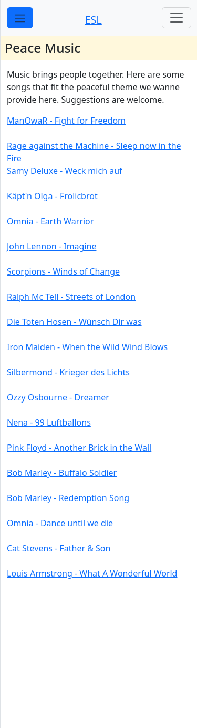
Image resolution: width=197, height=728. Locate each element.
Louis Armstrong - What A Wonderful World (92, 573)
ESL (93, 20)
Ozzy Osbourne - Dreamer (58, 397)
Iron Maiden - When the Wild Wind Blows (87, 347)
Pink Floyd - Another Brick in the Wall (79, 447)
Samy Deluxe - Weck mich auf (64, 171)
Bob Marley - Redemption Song (68, 498)
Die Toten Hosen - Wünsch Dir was (74, 322)
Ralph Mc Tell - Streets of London (71, 296)
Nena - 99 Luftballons (49, 422)
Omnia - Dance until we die (60, 523)
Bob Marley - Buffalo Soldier (62, 473)
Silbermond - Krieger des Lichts (68, 372)
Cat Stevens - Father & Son (58, 548)
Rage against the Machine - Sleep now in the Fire (94, 152)
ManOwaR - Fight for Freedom (66, 120)
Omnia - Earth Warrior (50, 221)
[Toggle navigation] (176, 17)
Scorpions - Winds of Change (63, 271)
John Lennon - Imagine (51, 246)
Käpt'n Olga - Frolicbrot (52, 196)
